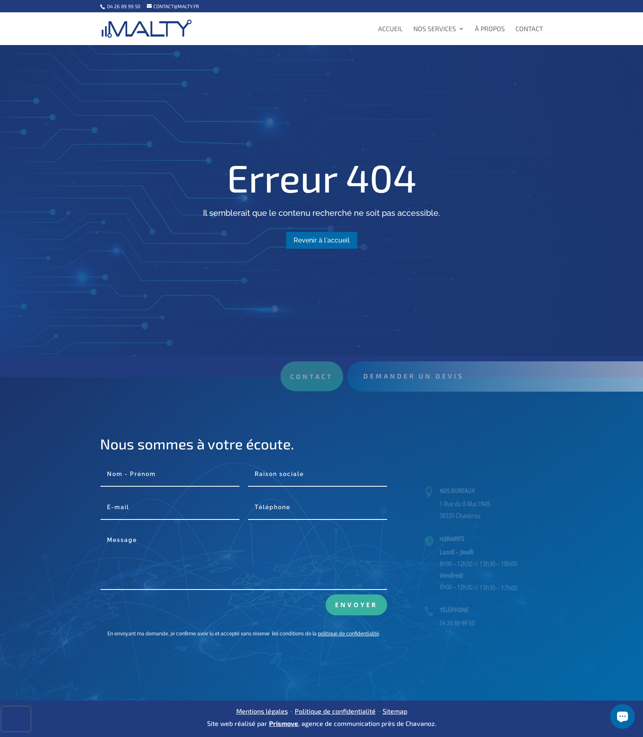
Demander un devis (425, 376)
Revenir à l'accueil (322, 240)
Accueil (390, 29)
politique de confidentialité (348, 634)
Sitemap (395, 711)
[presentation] (16, 719)
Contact (529, 29)
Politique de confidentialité (335, 711)
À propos (490, 29)
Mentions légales (262, 711)
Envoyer (356, 605)
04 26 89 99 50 (123, 6)
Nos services (434, 29)
